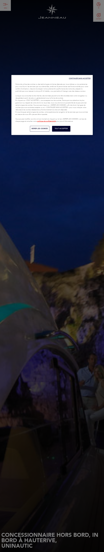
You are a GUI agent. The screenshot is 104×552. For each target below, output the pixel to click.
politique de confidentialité (46, 121)
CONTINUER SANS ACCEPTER (80, 78)
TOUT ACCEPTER (61, 129)
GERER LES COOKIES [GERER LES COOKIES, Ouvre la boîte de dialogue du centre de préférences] (39, 129)
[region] (52, 105)
